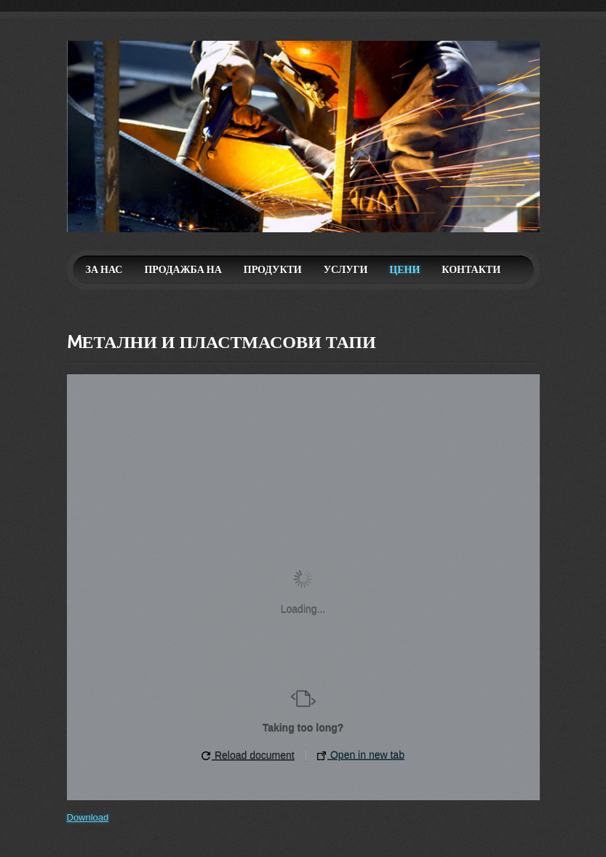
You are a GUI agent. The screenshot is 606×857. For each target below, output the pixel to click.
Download (88, 817)
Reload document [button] (248, 755)
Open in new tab (360, 755)
